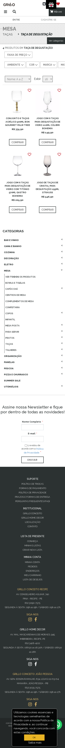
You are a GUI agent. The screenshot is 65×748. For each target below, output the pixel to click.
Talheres (10, 350)
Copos (9, 313)
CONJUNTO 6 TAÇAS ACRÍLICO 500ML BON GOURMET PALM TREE (17, 121)
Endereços (32, 571)
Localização (32, 522)
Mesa (7, 270)
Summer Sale (12, 380)
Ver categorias (56, 40)
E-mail (31, 433)
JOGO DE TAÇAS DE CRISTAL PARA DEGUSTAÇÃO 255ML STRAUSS (47, 187)
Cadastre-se (48, 19)
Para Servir (12, 332)
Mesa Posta (12, 325)
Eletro (8, 264)
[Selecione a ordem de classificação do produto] (18, 79)
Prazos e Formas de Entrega (32, 497)
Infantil (10, 319)
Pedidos (32, 566)
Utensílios (11, 386)
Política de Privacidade (32, 492)
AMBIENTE (15, 65)
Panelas (9, 362)
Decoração (11, 258)
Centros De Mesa (15, 295)
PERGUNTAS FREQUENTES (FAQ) (32, 501)
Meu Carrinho (32, 575)
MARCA (49, 65)
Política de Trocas (32, 484)
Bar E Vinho (11, 240)
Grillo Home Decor (32, 517)
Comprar (17, 142)
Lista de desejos (32, 579)
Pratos (9, 338)
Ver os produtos (20, 276)
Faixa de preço (19, 55)
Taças (9, 344)
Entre (16, 19)
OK (34, 737)
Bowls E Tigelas (15, 283)
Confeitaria (12, 307)
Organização (13, 356)
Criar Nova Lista (32, 550)
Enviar (33, 460)
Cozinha (9, 252)
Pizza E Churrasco (16, 374)
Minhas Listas (32, 545)
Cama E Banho (12, 246)
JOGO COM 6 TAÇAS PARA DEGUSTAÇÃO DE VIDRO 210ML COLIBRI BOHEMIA (47, 123)
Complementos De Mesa (19, 301)
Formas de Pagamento (32, 488)
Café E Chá (11, 289)
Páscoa (9, 368)
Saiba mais (35, 742)
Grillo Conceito (32, 513)
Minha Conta (32, 562)
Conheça (32, 541)
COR (33, 65)
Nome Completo (31, 421)
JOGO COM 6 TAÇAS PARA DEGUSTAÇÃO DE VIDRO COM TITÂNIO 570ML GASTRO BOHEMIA (17, 189)
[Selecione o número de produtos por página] (48, 79)
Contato (32, 526)
